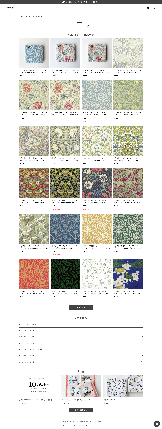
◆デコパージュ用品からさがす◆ (30, 349)
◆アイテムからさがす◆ (27, 324)
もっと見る (81, 308)
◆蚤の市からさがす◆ (26, 362)
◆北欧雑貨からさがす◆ (27, 356)
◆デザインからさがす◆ (27, 337)
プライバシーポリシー (67, 421)
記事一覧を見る (81, 410)
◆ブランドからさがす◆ (27, 343)
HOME (21, 17)
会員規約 (98, 421)
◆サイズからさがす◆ (26, 331)
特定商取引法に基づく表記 (85, 421)
